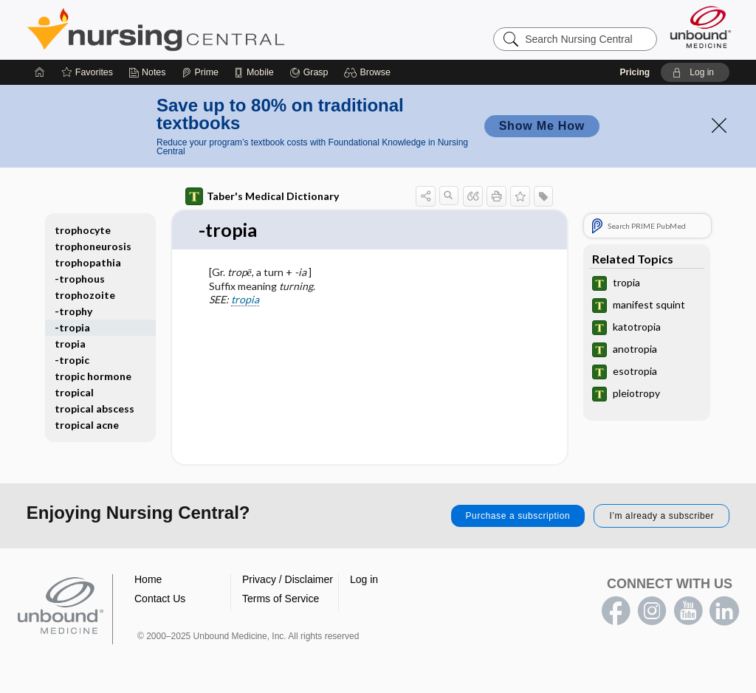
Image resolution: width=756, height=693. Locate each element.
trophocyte (83, 230)
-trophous (80, 278)
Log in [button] (364, 580)
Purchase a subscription (518, 516)
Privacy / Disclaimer (287, 580)
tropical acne (87, 424)
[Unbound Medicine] (700, 27)
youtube (688, 612)
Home (148, 580)
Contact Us (159, 599)
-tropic (72, 360)
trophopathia (88, 262)
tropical (74, 392)
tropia (245, 299)
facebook (615, 612)
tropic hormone (93, 376)
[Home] (40, 72)
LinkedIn (724, 612)
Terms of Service (280, 599)
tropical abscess (94, 408)
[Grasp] (309, 72)
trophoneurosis (93, 246)
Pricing (634, 72)
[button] (369, 72)
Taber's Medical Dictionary (262, 196)
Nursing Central (211, 29)
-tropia (72, 327)
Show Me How (542, 126)
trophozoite (85, 295)
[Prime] (200, 72)
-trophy (73, 311)
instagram (652, 612)
